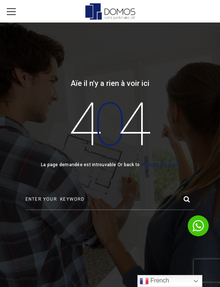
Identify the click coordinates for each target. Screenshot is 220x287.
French (154, 280)
